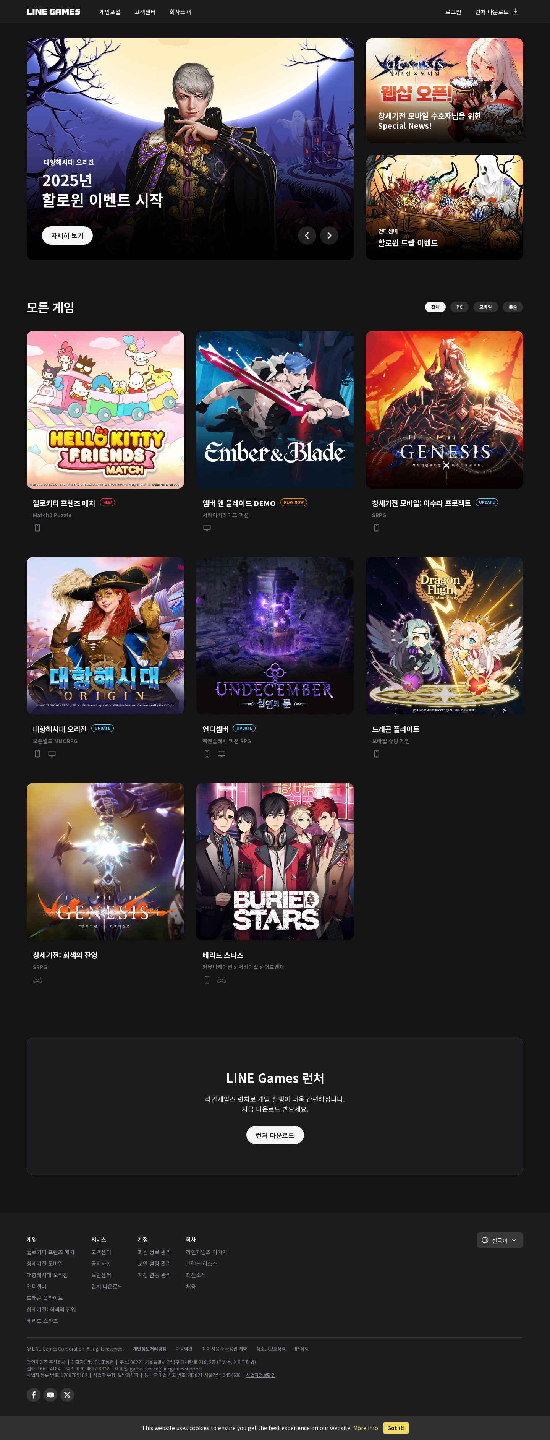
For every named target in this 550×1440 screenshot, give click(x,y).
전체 (435, 307)
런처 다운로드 (492, 12)
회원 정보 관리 (154, 1252)
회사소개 (180, 12)
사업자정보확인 (260, 1375)
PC (459, 307)
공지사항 (101, 1263)
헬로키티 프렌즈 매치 (50, 1252)
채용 (191, 1286)
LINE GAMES (53, 12)
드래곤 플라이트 (45, 1298)
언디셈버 (37, 1286)
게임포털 (110, 12)
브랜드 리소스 (201, 1263)
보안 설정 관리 (154, 1263)
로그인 (453, 12)
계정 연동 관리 (154, 1275)
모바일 (485, 307)
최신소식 (196, 1275)
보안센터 (101, 1275)
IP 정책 (302, 1348)
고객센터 (145, 12)
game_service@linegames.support (166, 1368)
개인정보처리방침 (150, 1348)
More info (365, 1428)
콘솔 (513, 307)
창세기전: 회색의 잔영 (51, 1309)
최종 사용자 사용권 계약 (224, 1348)
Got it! (396, 1428)
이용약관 (184, 1348)
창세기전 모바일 (45, 1263)
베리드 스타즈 (42, 1321)
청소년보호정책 (271, 1348)
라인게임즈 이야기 (206, 1252)
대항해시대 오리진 (47, 1275)
